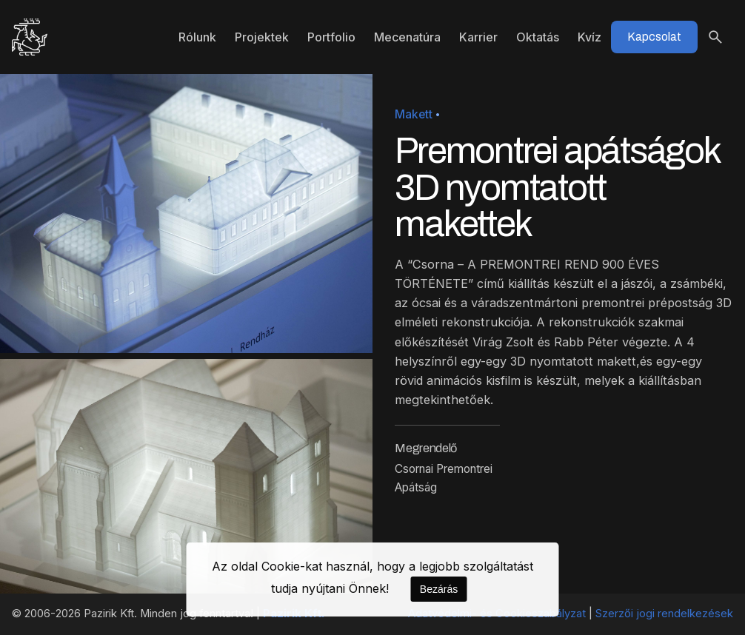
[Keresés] (715, 37)
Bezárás (439, 589)
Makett (413, 114)
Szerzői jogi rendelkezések (664, 613)
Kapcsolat (654, 36)
